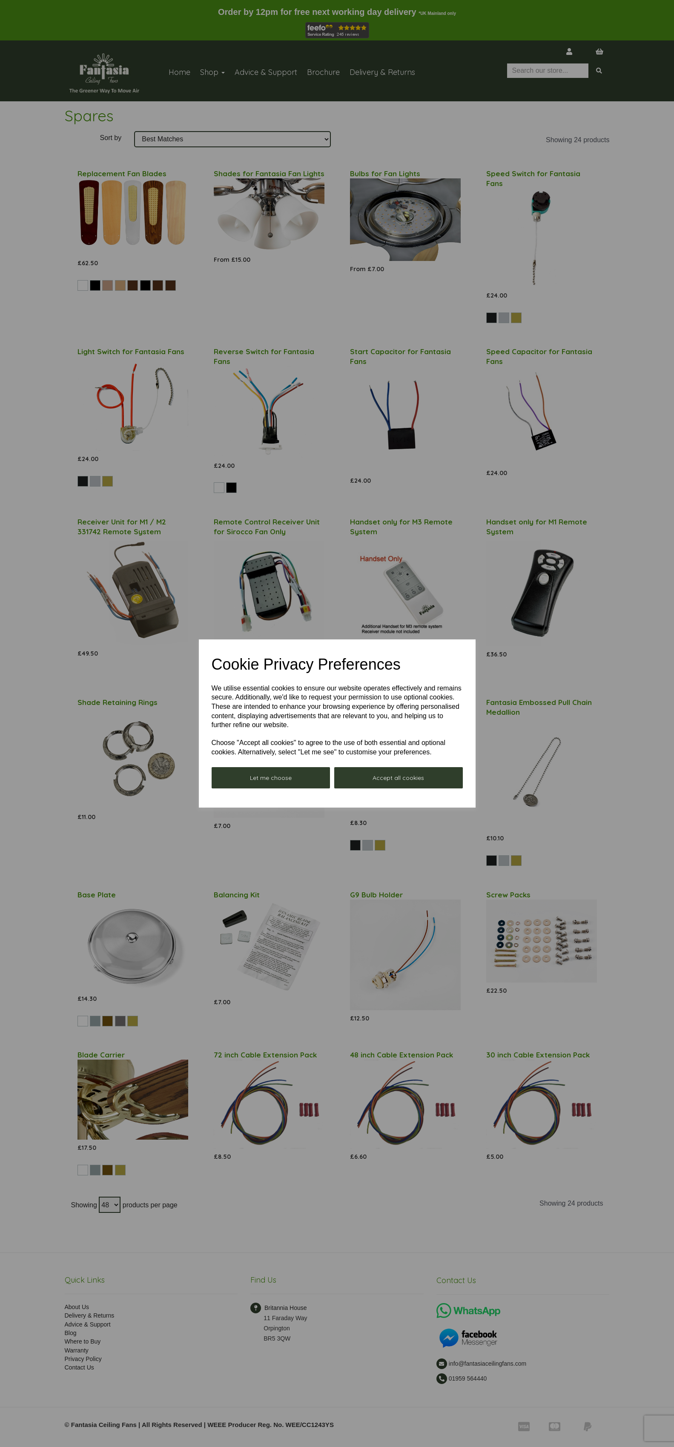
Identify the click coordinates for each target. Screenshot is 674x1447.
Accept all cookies (398, 778)
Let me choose (271, 778)
